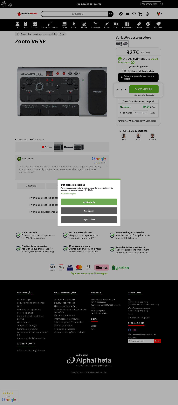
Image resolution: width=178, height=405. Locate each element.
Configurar (89, 210)
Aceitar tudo (89, 202)
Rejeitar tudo (89, 219)
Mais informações (68, 193)
